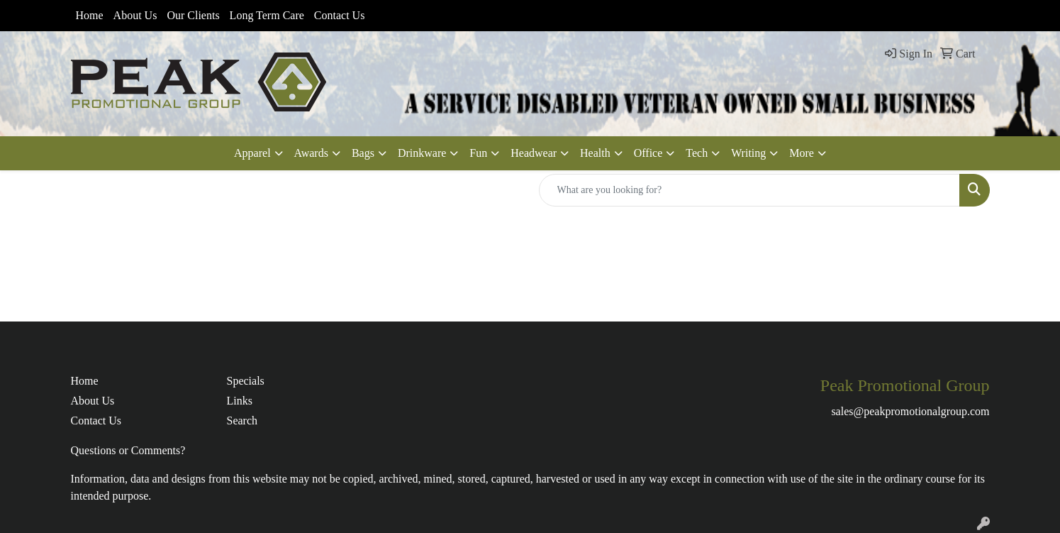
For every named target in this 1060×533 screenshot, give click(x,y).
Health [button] (595, 153)
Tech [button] (697, 153)
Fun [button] (478, 153)
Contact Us (339, 15)
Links (239, 401)
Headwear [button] (534, 153)
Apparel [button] (252, 153)
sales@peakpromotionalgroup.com (910, 411)
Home (90, 15)
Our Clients (193, 15)
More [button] (801, 153)
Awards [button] (311, 153)
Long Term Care (267, 15)
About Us (135, 15)
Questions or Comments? (128, 450)
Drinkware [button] (422, 153)
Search (242, 420)
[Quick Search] (749, 190)
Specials (245, 381)
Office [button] (648, 153)
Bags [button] (363, 153)
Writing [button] (748, 153)
